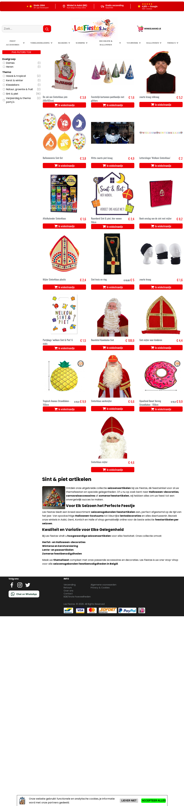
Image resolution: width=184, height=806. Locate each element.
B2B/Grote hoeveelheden (77, 596)
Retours (68, 587)
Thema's (171, 43)
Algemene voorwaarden (103, 584)
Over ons (68, 590)
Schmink (80, 43)
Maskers (62, 43)
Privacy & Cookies (100, 587)
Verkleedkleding (40, 43)
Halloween (152, 43)
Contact (68, 593)
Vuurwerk (132, 43)
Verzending (70, 584)
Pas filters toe (21, 52)
